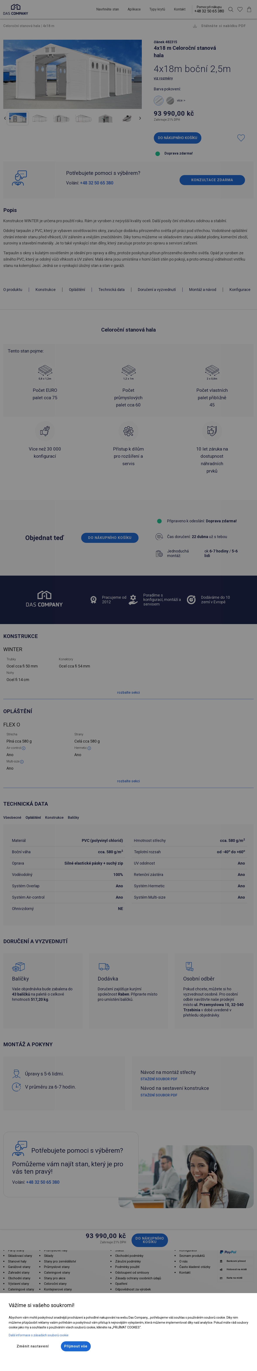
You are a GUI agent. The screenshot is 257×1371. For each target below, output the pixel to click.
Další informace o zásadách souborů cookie (39, 1335)
